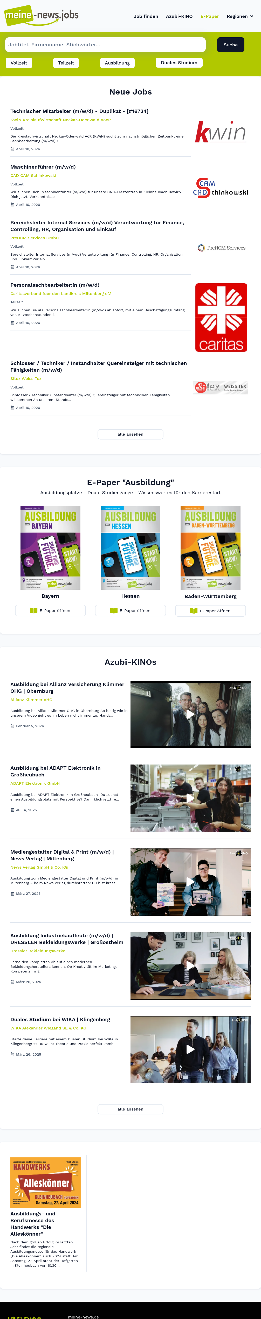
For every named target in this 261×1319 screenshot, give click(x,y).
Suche (231, 45)
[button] (31, 700)
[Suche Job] (105, 45)
